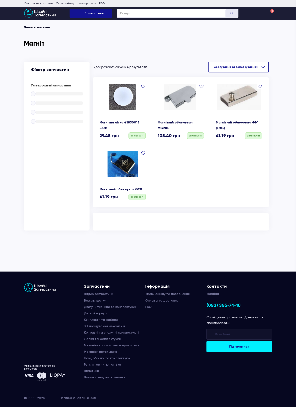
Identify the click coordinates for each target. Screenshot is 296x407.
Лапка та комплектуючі (102, 339)
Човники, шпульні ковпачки (104, 377)
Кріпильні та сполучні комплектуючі (111, 332)
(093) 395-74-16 (223, 305)
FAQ (102, 3)
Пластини (91, 371)
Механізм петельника (100, 352)
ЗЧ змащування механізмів (104, 326)
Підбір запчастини (98, 294)
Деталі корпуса (96, 313)
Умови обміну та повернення (76, 3)
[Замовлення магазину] (238, 67)
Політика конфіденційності (78, 397)
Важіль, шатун (95, 300)
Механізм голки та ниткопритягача (111, 345)
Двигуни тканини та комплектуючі (110, 307)
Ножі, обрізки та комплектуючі (107, 358)
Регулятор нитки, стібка (102, 364)
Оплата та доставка (38, 3)
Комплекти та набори (101, 320)
